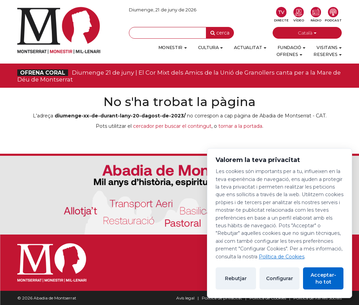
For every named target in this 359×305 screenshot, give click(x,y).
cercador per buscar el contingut (172, 126)
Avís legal (185, 298)
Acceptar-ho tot (323, 278)
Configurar (279, 278)
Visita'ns (329, 47)
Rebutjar (236, 278)
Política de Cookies (281, 257)
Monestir (172, 47)
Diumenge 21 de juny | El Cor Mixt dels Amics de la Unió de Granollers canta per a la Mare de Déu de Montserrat (179, 76)
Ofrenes (289, 54)
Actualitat (250, 47)
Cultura (210, 47)
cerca (219, 33)
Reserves (327, 54)
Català (307, 33)
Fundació (291, 47)
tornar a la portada (240, 126)
